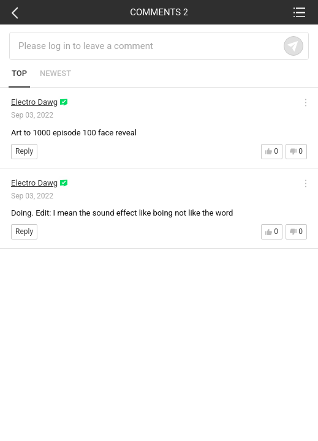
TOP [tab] (19, 73)
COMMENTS (159, 12)
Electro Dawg (34, 102)
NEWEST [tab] (55, 73)
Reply (24, 151)
